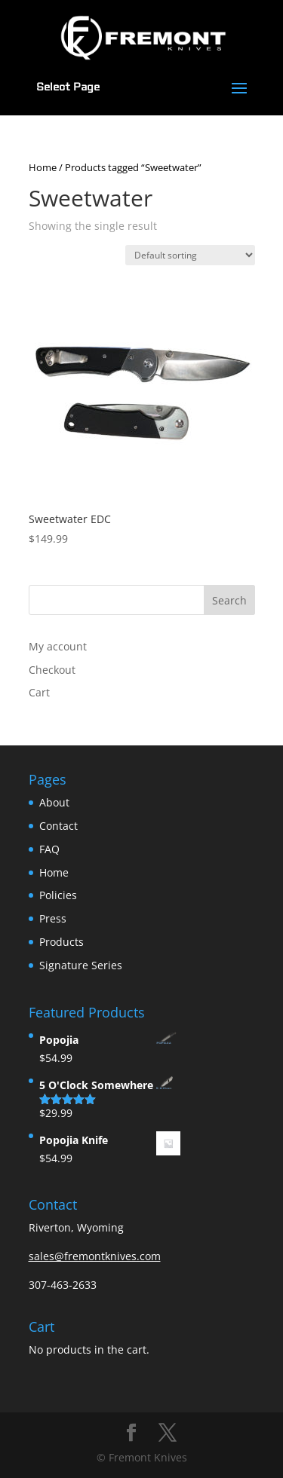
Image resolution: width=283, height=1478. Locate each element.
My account (58, 646)
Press (52, 918)
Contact (58, 826)
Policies (58, 895)
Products (61, 942)
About (54, 802)
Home (43, 167)
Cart (39, 692)
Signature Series (80, 965)
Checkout (52, 669)
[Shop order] (190, 255)
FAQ (49, 849)
